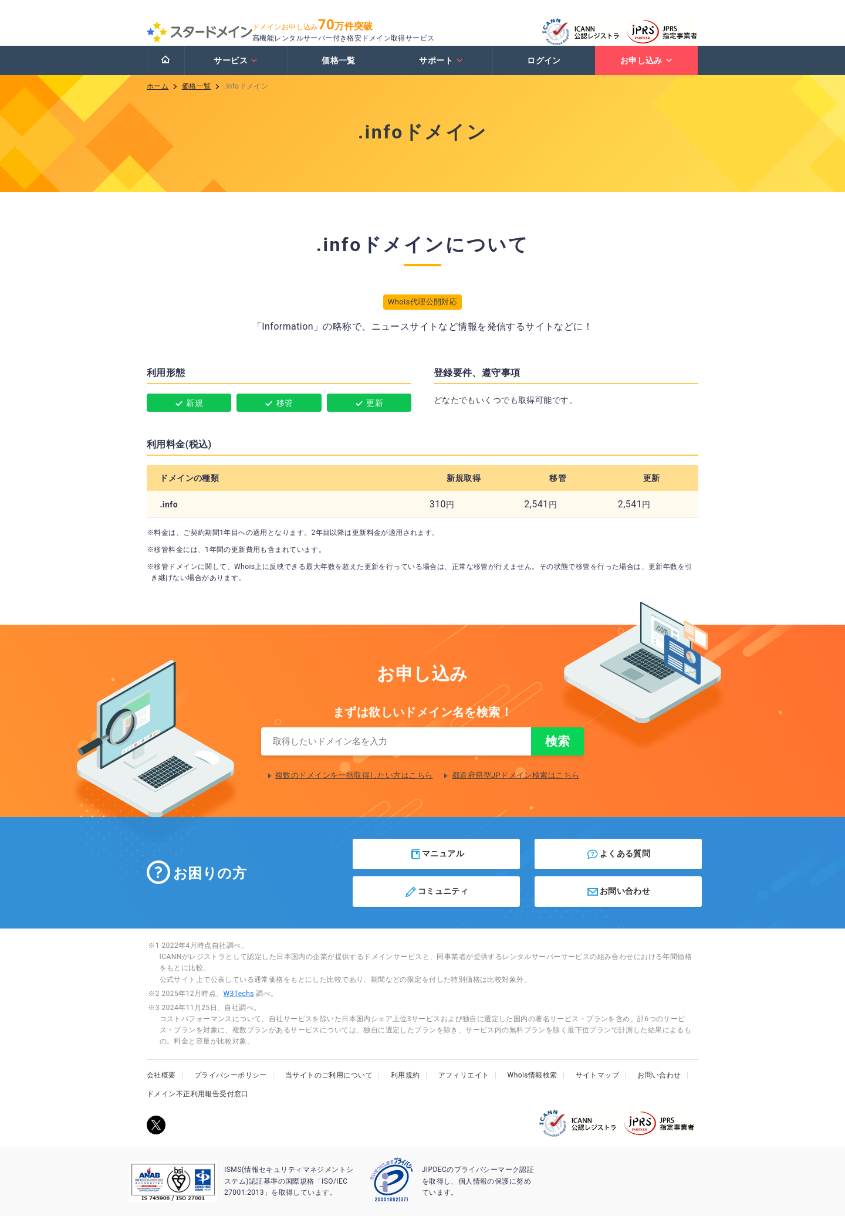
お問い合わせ (618, 905)
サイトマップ (598, 1089)
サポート (441, 72)
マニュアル (437, 868)
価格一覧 (339, 72)
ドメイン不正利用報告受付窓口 (198, 1108)
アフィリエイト (463, 1089)
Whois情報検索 (532, 1089)
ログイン (544, 72)
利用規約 (405, 1089)
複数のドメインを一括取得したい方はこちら (353, 789)
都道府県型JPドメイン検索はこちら (516, 789)
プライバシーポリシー (230, 1089)
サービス (236, 72)
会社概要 (161, 1089)
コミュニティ (436, 905)
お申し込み (646, 72)
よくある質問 (618, 868)
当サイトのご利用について (329, 1089)
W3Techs (238, 1008)
